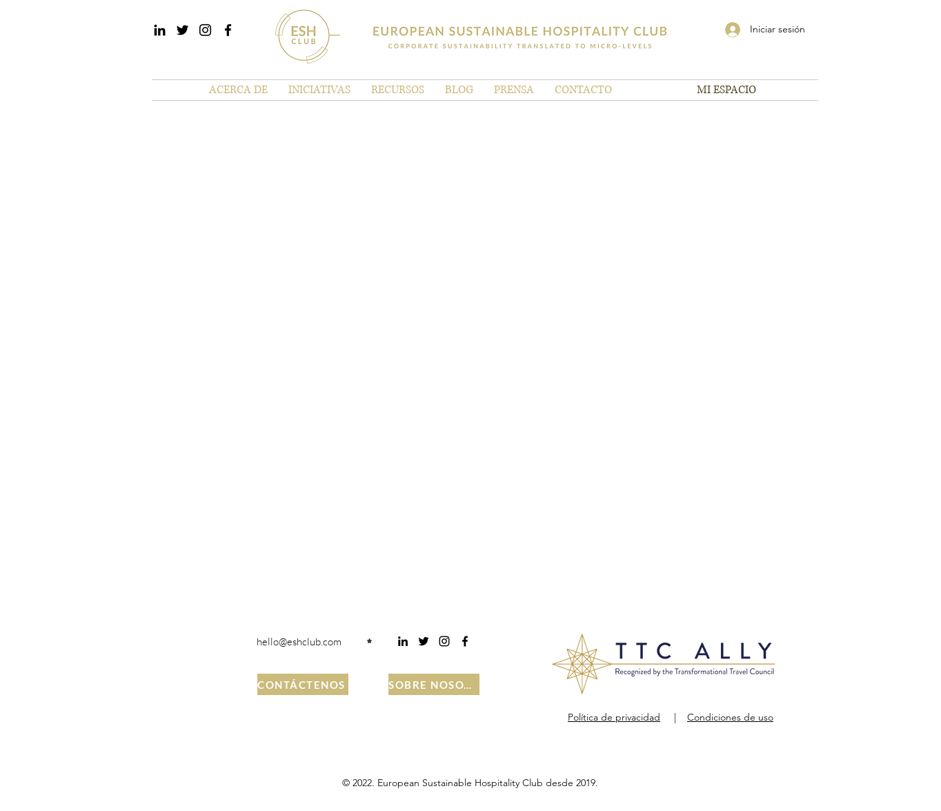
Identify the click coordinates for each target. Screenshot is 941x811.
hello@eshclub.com (299, 641)
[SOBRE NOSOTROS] (433, 684)
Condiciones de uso (730, 717)
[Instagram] (205, 30)
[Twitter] (182, 30)
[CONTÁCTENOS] (302, 684)
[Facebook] (228, 30)
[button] (238, 90)
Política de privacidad (614, 717)
